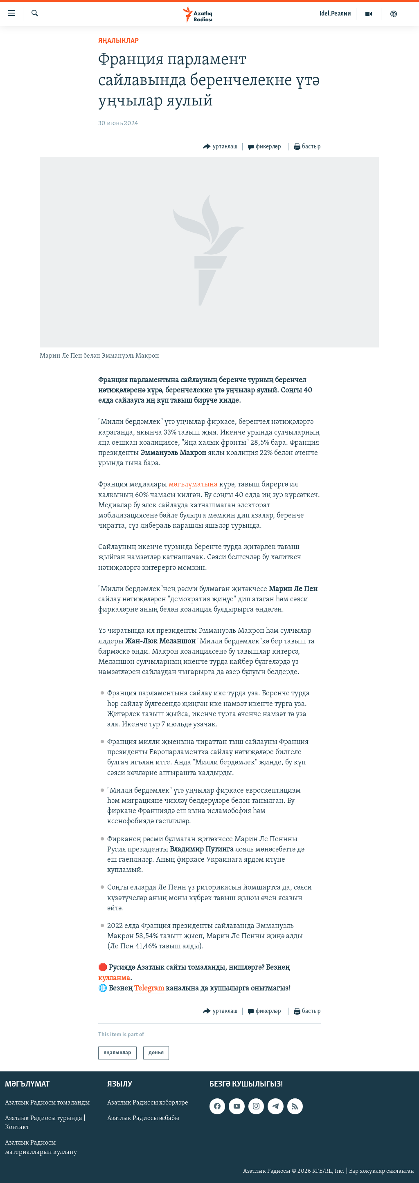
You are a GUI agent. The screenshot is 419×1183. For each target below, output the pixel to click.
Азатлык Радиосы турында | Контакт (45, 1123)
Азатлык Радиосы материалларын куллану (41, 1148)
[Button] (220, 146)
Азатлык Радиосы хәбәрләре (147, 1103)
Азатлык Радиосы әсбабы (143, 1119)
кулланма (114, 978)
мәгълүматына (193, 484)
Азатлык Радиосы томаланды (47, 1103)
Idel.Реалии (335, 14)
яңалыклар (118, 41)
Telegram (149, 989)
